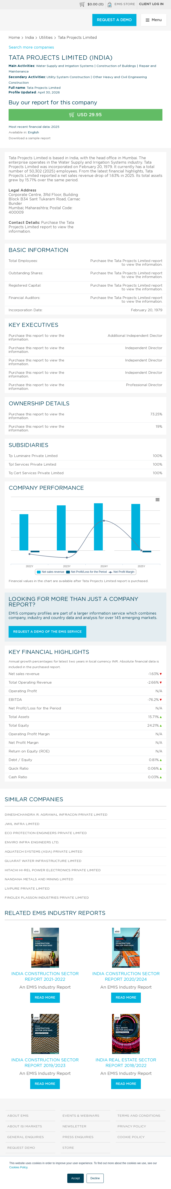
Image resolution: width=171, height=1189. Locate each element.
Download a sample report (30, 138)
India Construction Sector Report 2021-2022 (45, 977)
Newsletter (74, 1126)
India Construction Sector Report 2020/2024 (126, 977)
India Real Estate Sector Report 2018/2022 (126, 1063)
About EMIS (18, 1115)
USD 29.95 (85, 115)
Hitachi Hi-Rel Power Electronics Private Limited (53, 870)
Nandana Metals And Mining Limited (39, 879)
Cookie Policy (131, 1137)
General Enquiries (25, 1137)
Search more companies (31, 47)
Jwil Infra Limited (22, 824)
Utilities (46, 38)
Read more (45, 997)
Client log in (151, 4)
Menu (154, 20)
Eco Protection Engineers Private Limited (46, 833)
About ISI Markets (24, 1126)
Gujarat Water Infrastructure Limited (43, 861)
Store (68, 1147)
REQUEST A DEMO (114, 20)
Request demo (21, 1147)
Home (14, 38)
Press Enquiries (78, 1137)
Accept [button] (75, 1178)
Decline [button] (95, 1178)
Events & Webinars (80, 1115)
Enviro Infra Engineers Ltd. (32, 842)
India (29, 38)
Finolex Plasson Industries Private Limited (47, 897)
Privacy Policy (131, 1126)
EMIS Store (121, 4)
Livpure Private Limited (27, 888)
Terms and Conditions (138, 1115)
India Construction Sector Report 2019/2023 (45, 1063)
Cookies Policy (18, 1167)
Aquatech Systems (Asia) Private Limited (43, 851)
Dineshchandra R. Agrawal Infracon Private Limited (56, 814)
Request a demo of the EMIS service (47, 631)
